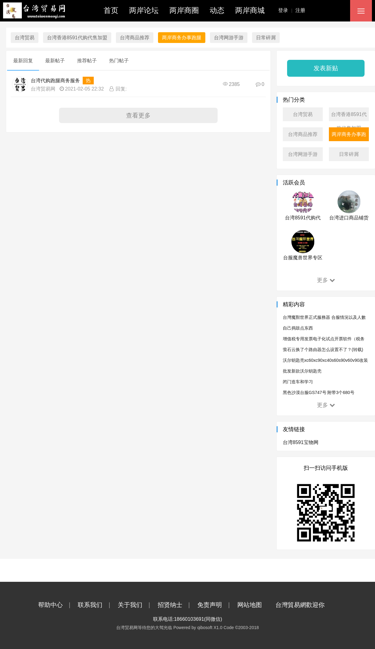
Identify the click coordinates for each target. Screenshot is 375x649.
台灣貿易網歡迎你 (306, 604)
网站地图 (255, 604)
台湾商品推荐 (134, 37)
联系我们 (97, 604)
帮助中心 (57, 604)
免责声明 (216, 604)
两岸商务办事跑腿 (181, 37)
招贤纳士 (177, 604)
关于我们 (137, 604)
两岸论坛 (144, 10)
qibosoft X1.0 (210, 627)
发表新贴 (326, 68)
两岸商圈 (184, 10)
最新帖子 (55, 60)
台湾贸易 (24, 37)
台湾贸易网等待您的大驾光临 (144, 627)
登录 (286, 10)
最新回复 (23, 60)
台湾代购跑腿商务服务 (55, 80)
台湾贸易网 (43, 88)
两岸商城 (250, 10)
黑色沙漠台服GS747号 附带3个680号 (318, 392)
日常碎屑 (266, 37)
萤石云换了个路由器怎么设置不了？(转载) (323, 349)
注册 (300, 10)
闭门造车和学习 (298, 381)
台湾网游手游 (228, 37)
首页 (111, 10)
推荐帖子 (87, 60)
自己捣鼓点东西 (298, 328)
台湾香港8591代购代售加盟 (77, 37)
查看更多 (138, 115)
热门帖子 (119, 60)
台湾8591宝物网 (300, 442)
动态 (217, 10)
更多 (326, 280)
